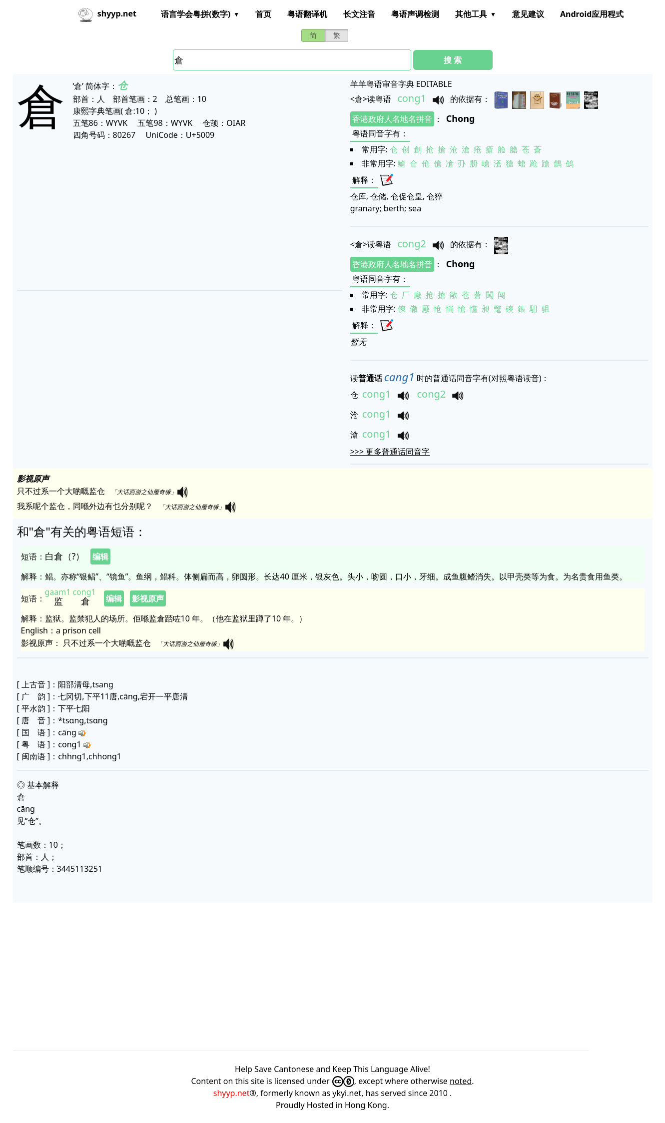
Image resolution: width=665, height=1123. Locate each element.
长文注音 (359, 13)
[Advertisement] (155, 215)
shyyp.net (231, 1093)
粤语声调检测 (415, 13)
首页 (263, 13)
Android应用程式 (592, 13)
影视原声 (148, 598)
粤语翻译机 (307, 13)
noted (461, 1081)
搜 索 (453, 59)
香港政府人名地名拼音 (392, 118)
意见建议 (528, 13)
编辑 (100, 556)
